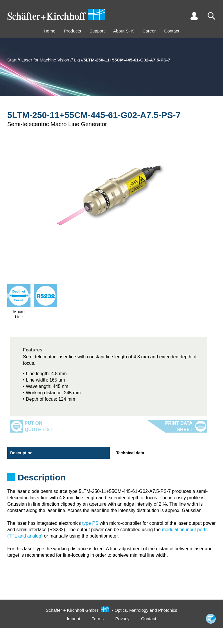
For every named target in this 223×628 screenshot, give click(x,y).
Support (97, 30)
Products (72, 30)
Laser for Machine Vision (45, 59)
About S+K (123, 30)
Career (149, 30)
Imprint (73, 618)
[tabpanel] (111, 479)
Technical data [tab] (130, 453)
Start (12, 59)
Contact (171, 30)
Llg (77, 59)
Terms (98, 618)
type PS (90, 523)
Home (49, 30)
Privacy (122, 618)
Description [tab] (21, 453)
